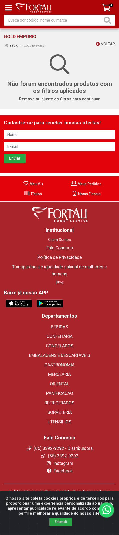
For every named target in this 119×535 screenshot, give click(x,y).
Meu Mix (33, 184)
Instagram (59, 463)
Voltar (105, 44)
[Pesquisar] (108, 20)
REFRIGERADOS (59, 402)
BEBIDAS (59, 326)
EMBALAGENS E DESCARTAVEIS (59, 355)
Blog (59, 282)
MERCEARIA (59, 374)
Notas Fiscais (86, 194)
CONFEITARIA (60, 336)
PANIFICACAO (59, 393)
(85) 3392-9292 (59, 455)
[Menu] (8, 7)
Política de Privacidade (59, 257)
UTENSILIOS (59, 421)
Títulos (33, 194)
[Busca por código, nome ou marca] (53, 20)
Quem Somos (59, 239)
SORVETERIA (59, 412)
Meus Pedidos (86, 184)
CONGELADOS (59, 345)
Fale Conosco (59, 247)
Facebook (59, 470)
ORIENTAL (59, 383)
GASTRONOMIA (59, 364)
